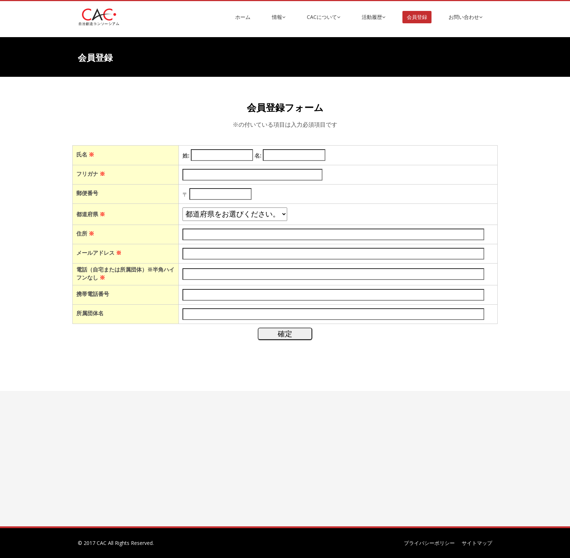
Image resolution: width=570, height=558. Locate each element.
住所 (85, 233)
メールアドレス (98, 252)
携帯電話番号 (92, 293)
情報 (278, 16)
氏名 (85, 154)
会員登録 (417, 16)
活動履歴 (373, 16)
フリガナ (90, 173)
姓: (185, 155)
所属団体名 (90, 313)
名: (257, 155)
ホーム (242, 16)
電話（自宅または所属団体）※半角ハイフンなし (125, 273)
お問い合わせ (465, 16)
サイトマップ (477, 542)
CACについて (323, 16)
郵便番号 (87, 193)
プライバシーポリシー (429, 542)
